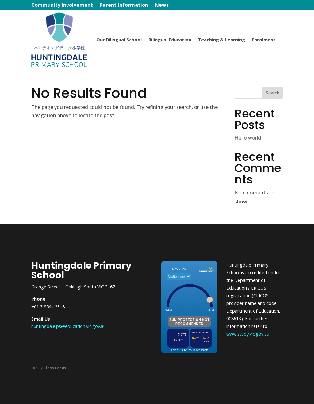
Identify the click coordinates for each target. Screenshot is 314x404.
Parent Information (124, 5)
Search (272, 93)
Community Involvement (62, 5)
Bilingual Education (169, 40)
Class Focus (55, 368)
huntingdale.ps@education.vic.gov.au (68, 326)
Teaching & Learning (221, 40)
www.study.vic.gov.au (247, 334)
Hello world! (248, 137)
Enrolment (264, 40)
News (162, 5)
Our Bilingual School (119, 40)
